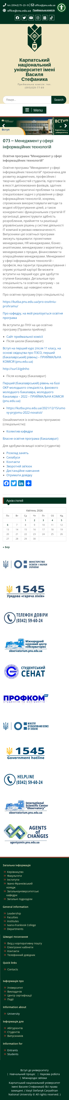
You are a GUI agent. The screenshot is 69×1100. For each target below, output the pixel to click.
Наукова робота (50, 1074)
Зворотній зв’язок (19, 466)
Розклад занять (17, 453)
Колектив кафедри (19, 431)
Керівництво (15, 872)
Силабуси (13, 457)
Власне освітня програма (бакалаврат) (30, 439)
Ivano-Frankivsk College (21, 925)
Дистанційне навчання (22, 471)
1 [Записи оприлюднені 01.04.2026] (25, 520)
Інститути (13, 879)
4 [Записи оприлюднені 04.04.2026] (52, 520)
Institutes (13, 921)
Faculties (12, 917)
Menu (34, 110)
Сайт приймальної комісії (24, 337)
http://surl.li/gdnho (16, 369)
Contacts (12, 969)
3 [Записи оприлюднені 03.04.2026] (43, 520)
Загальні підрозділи (19, 899)
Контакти (13, 462)
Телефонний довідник (21, 955)
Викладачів (14, 991)
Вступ (5, 129)
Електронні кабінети (20, 947)
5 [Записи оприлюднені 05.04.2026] (61, 520)
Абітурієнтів (15, 1028)
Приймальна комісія (44, 10)
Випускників (15, 1036)
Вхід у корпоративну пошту (24, 943)
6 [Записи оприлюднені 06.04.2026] (7, 524)
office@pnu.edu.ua (45, 5)
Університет (15, 987)
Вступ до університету (34, 1070)
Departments (15, 929)
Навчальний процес (22, 1074)
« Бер (6, 547)
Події (10, 999)
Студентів (13, 1032)
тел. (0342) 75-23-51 (18, 5)
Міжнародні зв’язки (34, 1078)
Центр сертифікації (19, 995)
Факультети (14, 875)
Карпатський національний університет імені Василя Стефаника (34, 69)
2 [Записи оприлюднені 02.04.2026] (34, 520)
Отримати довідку (19, 475)
